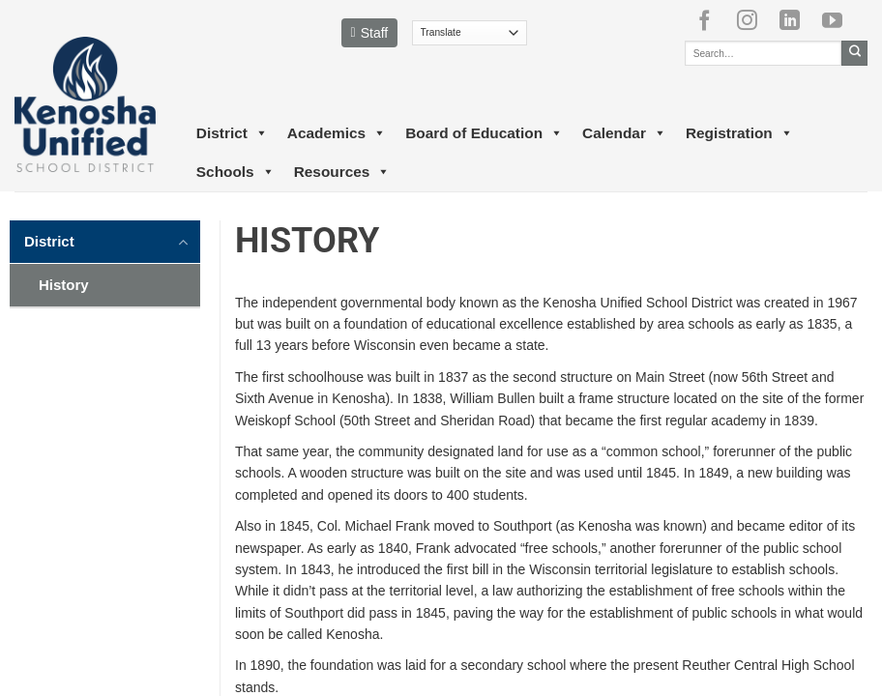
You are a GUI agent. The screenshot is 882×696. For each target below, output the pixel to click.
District (232, 133)
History (64, 284)
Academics (336, 133)
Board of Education (484, 133)
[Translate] (469, 32)
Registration (739, 133)
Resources (342, 172)
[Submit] (854, 53)
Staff (370, 33)
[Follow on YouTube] (839, 20)
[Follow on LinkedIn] (796, 20)
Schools (235, 172)
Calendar (624, 133)
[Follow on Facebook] (711, 20)
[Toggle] (183, 240)
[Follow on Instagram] (754, 20)
